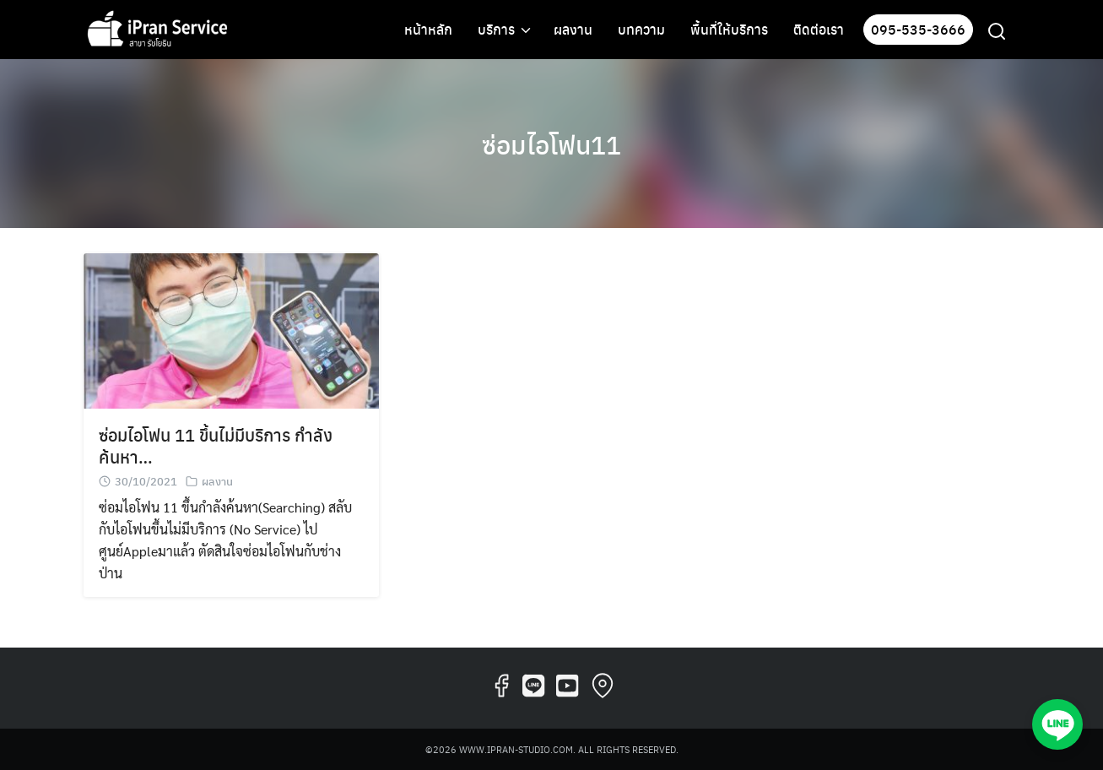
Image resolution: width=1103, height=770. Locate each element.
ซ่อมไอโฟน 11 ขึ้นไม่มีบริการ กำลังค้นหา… (216, 445)
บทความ (641, 29)
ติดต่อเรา (818, 29)
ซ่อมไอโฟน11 (552, 143)
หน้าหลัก (428, 29)
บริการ (496, 29)
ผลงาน (573, 29)
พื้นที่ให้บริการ (729, 29)
